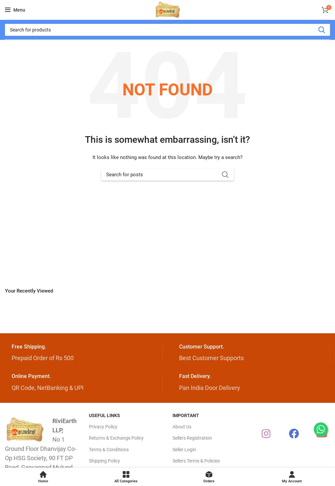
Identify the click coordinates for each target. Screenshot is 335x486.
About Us (181, 426)
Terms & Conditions (109, 449)
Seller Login (184, 449)
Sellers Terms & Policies (196, 460)
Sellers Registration (192, 438)
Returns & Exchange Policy (116, 438)
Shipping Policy (104, 460)
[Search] (167, 30)
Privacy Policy (103, 426)
